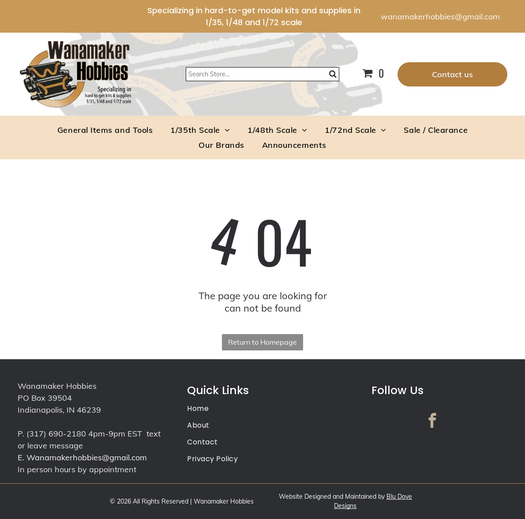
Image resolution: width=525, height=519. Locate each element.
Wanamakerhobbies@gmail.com (86, 457)
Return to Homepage (262, 342)
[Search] (263, 74)
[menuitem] (105, 129)
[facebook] (432, 422)
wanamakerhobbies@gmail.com (440, 16)
